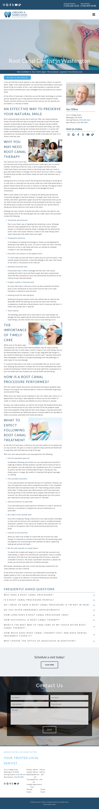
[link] (4, 4)
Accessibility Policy (64, 802)
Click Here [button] (49, 665)
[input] (30, 697)
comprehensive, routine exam (34, 355)
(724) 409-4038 (88, 5)
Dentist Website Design (49, 804)
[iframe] (74, 772)
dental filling (8, 87)
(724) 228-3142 (71, 5)
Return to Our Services (17, 77)
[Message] (49, 716)
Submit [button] (49, 730)
